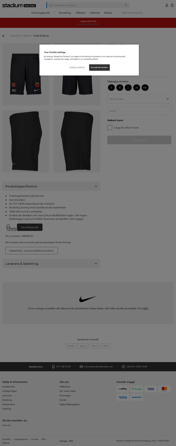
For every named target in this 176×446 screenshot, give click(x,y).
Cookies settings (77, 67)
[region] (89, 60)
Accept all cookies (99, 67)
